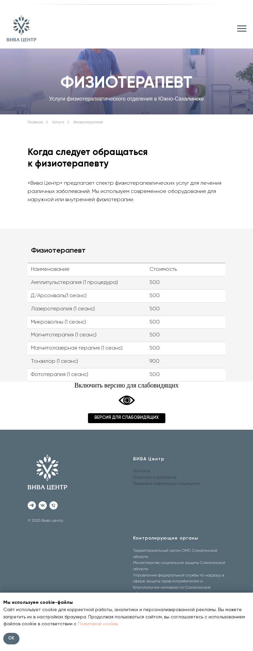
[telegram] (32, 505)
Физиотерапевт (88, 122)
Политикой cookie (97, 624)
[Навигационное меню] (241, 28)
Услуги (58, 122)
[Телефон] (53, 505)
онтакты (142, 471)
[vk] (43, 505)
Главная (35, 122)
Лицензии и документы (155, 478)
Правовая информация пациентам (166, 484)
